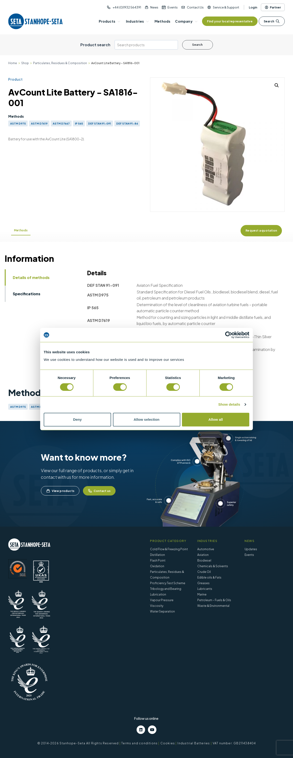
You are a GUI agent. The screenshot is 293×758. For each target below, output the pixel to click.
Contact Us (195, 7)
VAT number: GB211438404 (234, 743)
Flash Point (157, 560)
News (154, 7)
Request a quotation (261, 230)
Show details (229, 404)
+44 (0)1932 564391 (126, 7)
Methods (21, 230)
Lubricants (204, 589)
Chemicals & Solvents (212, 566)
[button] (276, 85)
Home (12, 63)
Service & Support (226, 7)
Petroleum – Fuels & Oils (214, 600)
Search (272, 21)
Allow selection (146, 419)
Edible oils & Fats (209, 577)
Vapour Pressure (161, 600)
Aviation (203, 555)
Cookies (167, 743)
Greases (203, 583)
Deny (77, 419)
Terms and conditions (139, 743)
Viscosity (156, 606)
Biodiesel (204, 560)
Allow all (215, 419)
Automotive (205, 549)
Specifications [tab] (26, 293)
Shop (25, 63)
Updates (251, 549)
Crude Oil (204, 572)
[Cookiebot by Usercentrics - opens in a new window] (228, 334)
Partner (273, 7)
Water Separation (162, 611)
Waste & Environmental (213, 606)
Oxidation (157, 566)
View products (60, 491)
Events (173, 7)
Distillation (157, 555)
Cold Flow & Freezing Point (169, 549)
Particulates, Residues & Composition (60, 63)
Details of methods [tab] (31, 277)
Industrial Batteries (193, 743)
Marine (202, 594)
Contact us (99, 491)
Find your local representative (230, 21)
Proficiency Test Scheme (167, 583)
